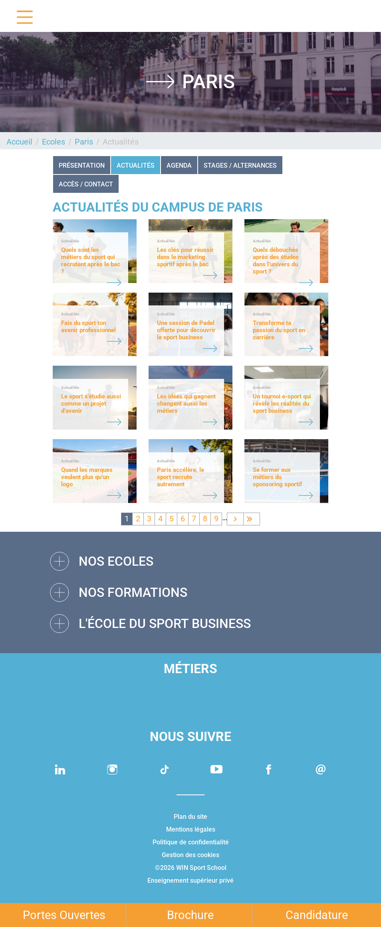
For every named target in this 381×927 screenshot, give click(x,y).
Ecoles (53, 142)
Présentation (82, 165)
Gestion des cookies (190, 855)
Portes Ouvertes (64, 915)
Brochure (190, 915)
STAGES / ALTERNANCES (240, 165)
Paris (84, 142)
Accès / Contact (86, 184)
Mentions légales (190, 829)
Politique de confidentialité (191, 842)
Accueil (19, 142)
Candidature (317, 915)
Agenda (179, 165)
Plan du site (190, 816)
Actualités (136, 165)
